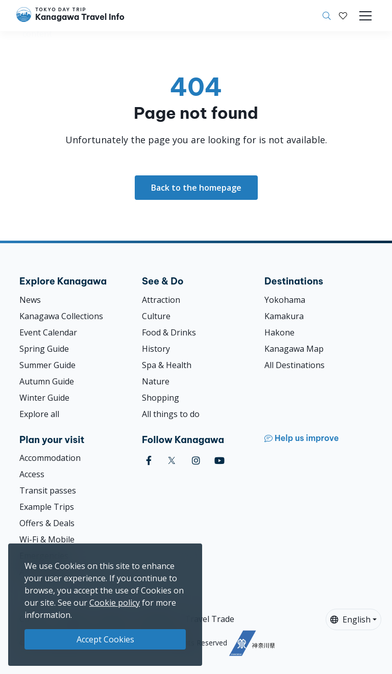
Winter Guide (44, 397)
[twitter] (172, 461)
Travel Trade (209, 619)
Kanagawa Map (294, 348)
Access (31, 474)
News (30, 299)
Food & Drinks (169, 332)
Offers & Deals (47, 523)
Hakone (279, 332)
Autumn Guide (46, 381)
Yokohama (284, 299)
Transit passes (47, 490)
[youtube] (219, 461)
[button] (343, 16)
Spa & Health (166, 365)
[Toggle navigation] (365, 16)
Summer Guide (47, 365)
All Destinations (294, 365)
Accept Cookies (105, 639)
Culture (156, 316)
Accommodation (50, 457)
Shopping (160, 397)
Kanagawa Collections (61, 316)
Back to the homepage (196, 187)
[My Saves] (343, 16)
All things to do (171, 414)
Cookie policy (114, 602)
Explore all (39, 414)
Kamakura (284, 316)
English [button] (350, 619)
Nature (155, 381)
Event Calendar (48, 332)
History (156, 348)
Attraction (161, 299)
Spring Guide (44, 348)
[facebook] (149, 461)
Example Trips (46, 506)
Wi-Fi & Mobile (47, 539)
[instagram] (196, 461)
